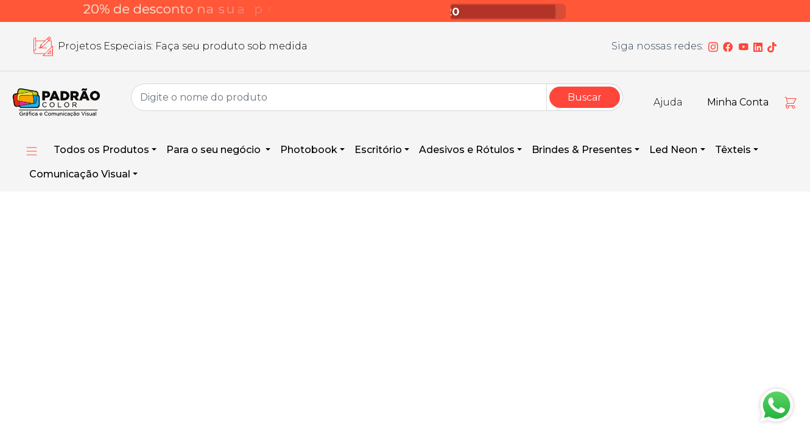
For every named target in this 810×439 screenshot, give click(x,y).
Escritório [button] (378, 149)
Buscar (585, 97)
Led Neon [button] (673, 149)
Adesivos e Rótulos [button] (467, 149)
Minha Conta (738, 102)
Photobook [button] (308, 149)
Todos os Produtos (101, 149)
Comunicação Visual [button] (79, 174)
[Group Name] (339, 97)
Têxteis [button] (733, 149)
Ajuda (668, 102)
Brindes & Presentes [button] (582, 149)
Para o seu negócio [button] (214, 149)
